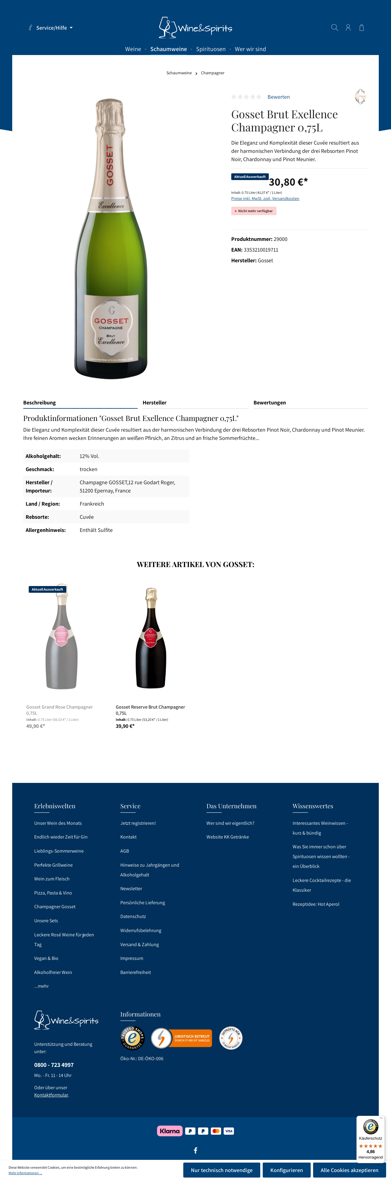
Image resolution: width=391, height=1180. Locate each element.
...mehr (41, 986)
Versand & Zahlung (139, 944)
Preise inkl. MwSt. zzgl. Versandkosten (265, 198)
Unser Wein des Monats (58, 823)
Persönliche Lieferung (142, 902)
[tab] (80, 403)
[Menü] (381, 1119)
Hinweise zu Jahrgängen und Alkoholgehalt (149, 870)
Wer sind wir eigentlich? (230, 823)
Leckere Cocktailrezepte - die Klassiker (322, 885)
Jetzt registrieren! (138, 823)
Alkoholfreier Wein (53, 972)
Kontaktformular (51, 1095)
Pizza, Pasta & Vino (53, 893)
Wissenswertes (313, 806)
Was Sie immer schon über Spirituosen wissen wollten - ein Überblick (321, 856)
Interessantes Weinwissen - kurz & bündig (320, 828)
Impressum (131, 958)
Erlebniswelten (54, 806)
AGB (124, 851)
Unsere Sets (46, 920)
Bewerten (279, 96)
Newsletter (131, 888)
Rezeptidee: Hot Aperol (316, 904)
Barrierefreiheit (135, 972)
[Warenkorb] (362, 27)
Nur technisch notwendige (222, 1170)
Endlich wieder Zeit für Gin (61, 837)
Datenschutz (133, 916)
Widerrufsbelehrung (140, 930)
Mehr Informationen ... (25, 1173)
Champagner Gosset (54, 906)
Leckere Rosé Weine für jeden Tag (64, 939)
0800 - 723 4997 (54, 1065)
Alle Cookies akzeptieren (349, 1170)
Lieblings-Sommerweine (59, 851)
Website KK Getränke (227, 837)
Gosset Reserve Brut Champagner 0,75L (150, 710)
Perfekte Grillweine (53, 865)
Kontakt (128, 837)
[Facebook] (195, 1152)
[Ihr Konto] (348, 27)
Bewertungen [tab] (270, 402)
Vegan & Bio (46, 958)
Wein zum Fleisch (52, 879)
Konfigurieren (286, 1170)
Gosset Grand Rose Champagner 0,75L (59, 710)
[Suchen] (335, 27)
